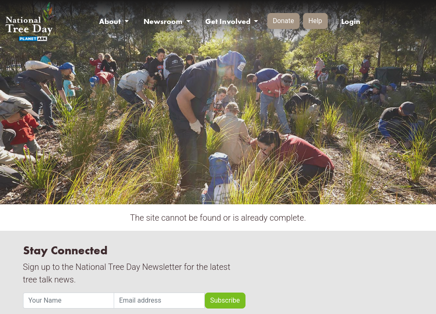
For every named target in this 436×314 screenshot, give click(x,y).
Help (315, 21)
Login (348, 21)
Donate (283, 21)
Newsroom (164, 21)
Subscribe (225, 300)
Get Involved (228, 21)
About (111, 21)
